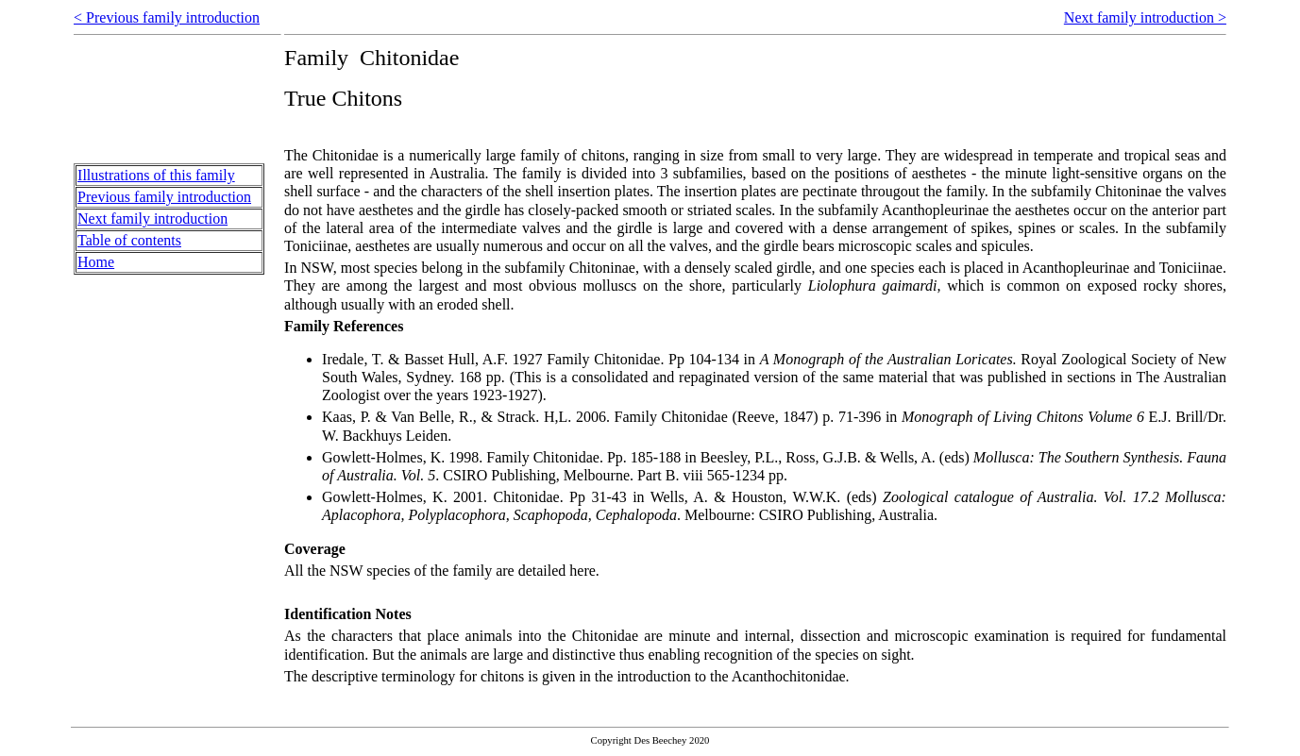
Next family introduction (152, 218)
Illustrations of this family (156, 175)
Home (95, 262)
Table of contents (129, 240)
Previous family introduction (164, 197)
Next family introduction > (1145, 17)
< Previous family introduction (167, 17)
